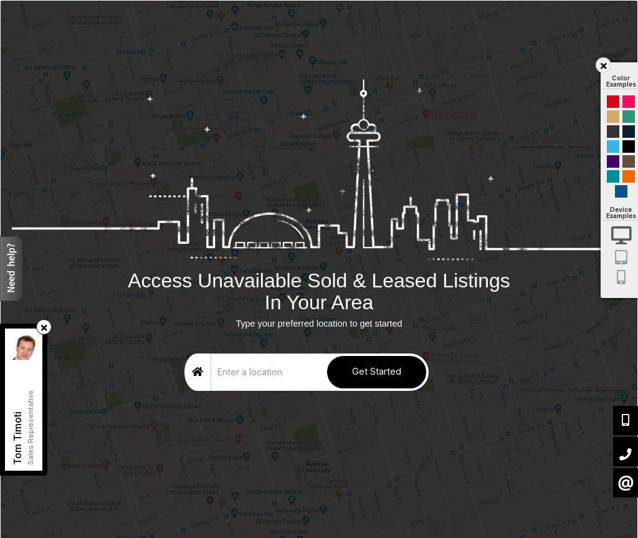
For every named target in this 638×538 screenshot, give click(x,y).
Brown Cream (628, 161)
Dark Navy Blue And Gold (628, 131)
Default (621, 191)
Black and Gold (613, 131)
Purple (613, 161)
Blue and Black (613, 176)
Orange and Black (628, 176)
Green (628, 116)
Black (628, 146)
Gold (613, 116)
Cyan (613, 146)
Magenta (628, 101)
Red (613, 101)
